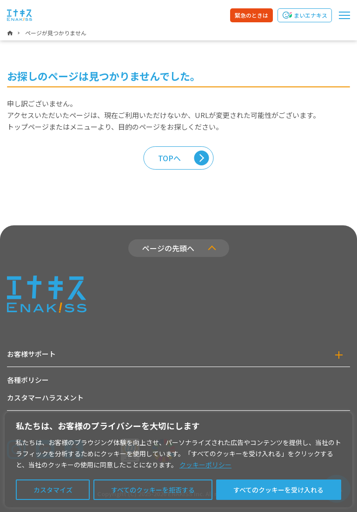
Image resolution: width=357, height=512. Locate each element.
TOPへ (169, 158)
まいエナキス (310, 15)
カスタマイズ (53, 489)
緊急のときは (251, 15)
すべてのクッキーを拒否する (153, 489)
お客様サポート (31, 354)
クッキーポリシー (205, 464)
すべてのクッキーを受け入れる (278, 489)
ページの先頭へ (168, 248)
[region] (178, 459)
